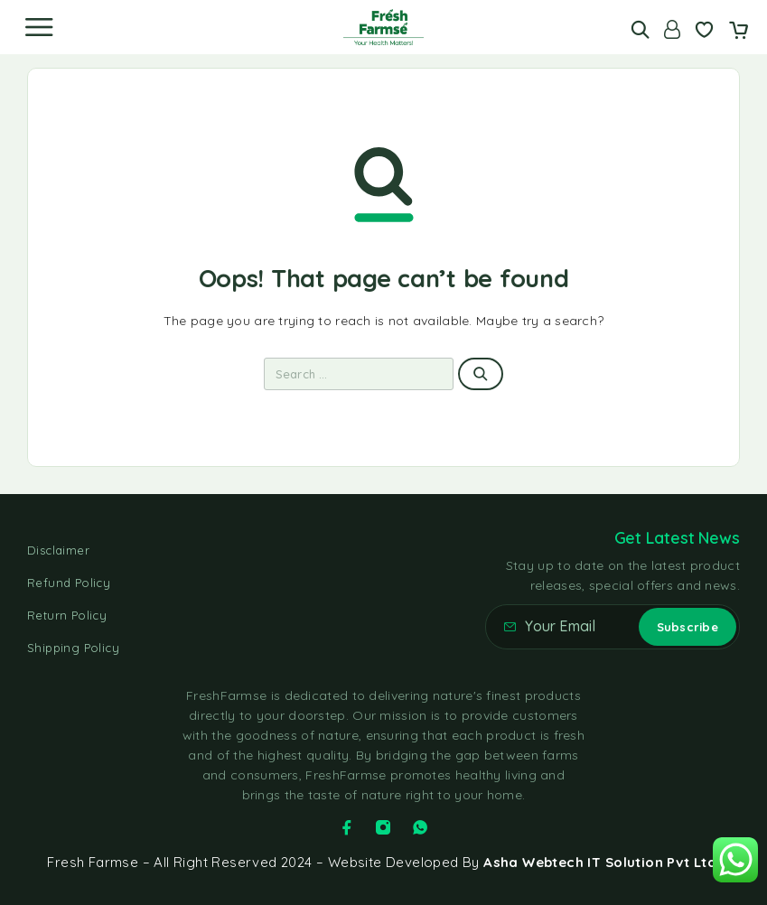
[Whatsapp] (420, 827)
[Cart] (738, 31)
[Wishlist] (704, 31)
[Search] (640, 29)
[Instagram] (383, 827)
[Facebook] (347, 827)
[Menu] (39, 27)
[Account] (672, 29)
